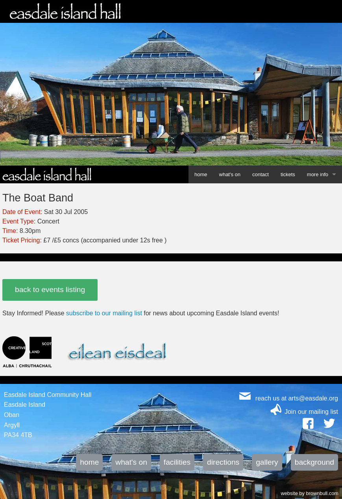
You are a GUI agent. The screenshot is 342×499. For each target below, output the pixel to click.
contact (260, 174)
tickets (288, 174)
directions (223, 462)
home (200, 174)
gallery (267, 462)
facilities (177, 462)
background (314, 462)
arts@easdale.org (313, 398)
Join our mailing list (311, 411)
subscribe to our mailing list (104, 313)
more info (317, 174)
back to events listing (50, 289)
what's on (230, 174)
